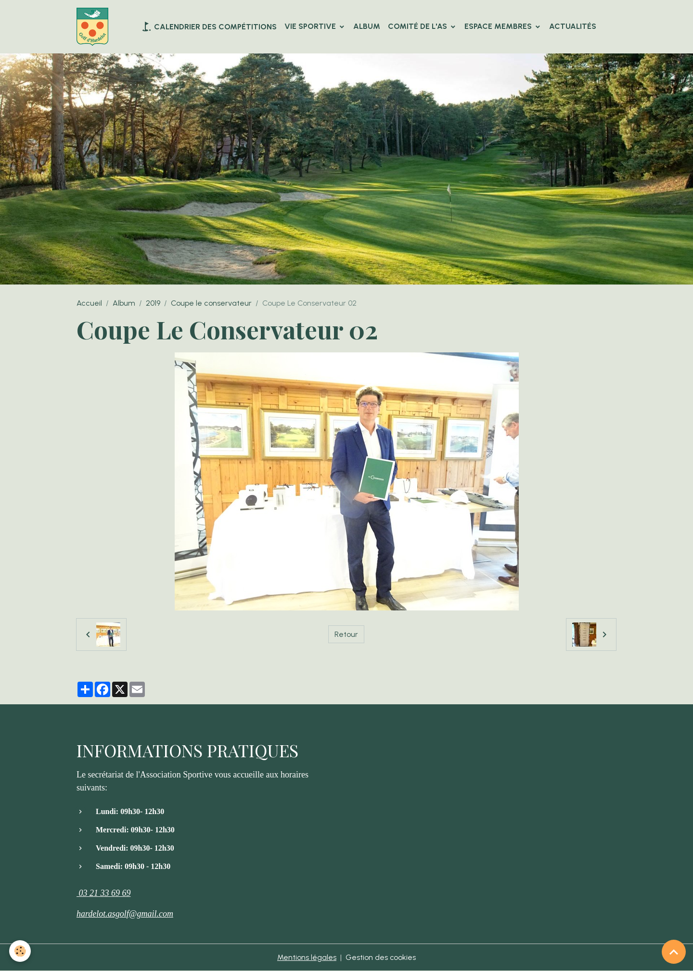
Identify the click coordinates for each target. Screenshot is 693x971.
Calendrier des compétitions (209, 26)
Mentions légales (306, 957)
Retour (346, 634)
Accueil (89, 303)
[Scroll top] (674, 952)
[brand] (95, 27)
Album (366, 26)
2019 (153, 303)
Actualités (572, 26)
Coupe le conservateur (211, 303)
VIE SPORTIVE (311, 26)
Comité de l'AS (418, 26)
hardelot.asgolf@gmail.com (125, 914)
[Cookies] (20, 951)
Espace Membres (499, 26)
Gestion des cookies (381, 957)
